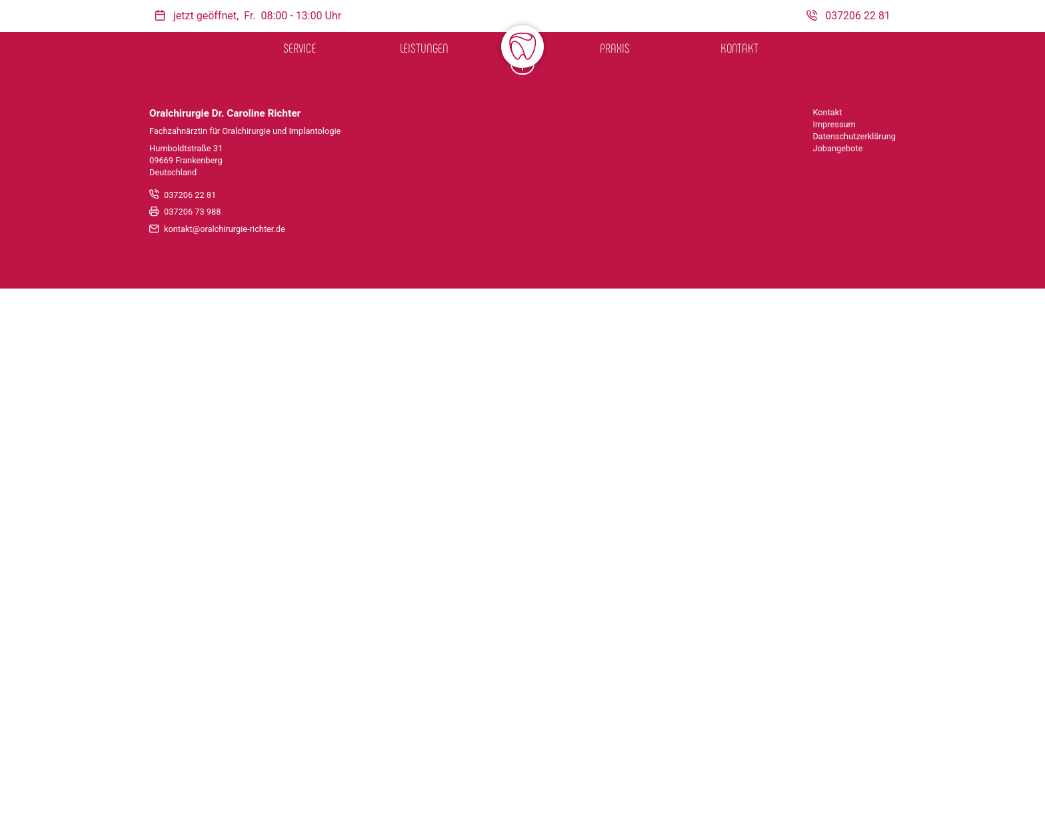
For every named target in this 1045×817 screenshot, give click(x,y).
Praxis (615, 47)
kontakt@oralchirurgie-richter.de (224, 758)
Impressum (833, 653)
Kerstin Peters (709, 568)
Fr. (249, 15)
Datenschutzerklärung (854, 665)
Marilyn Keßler (335, 568)
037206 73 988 (192, 741)
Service (299, 47)
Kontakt (739, 47)
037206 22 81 (190, 723)
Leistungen (424, 47)
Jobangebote (837, 677)
